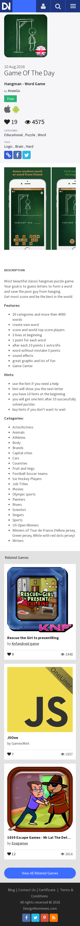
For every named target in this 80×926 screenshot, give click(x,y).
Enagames (20, 843)
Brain (19, 146)
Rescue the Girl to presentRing (33, 637)
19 (10, 120)
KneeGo (14, 90)
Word (42, 134)
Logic (8, 146)
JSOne (12, 737)
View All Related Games (40, 873)
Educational (13, 134)
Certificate (47, 889)
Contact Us (27, 889)
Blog (11, 889)
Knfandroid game (25, 643)
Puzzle (30, 134)
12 (11, 854)
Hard (29, 146)
